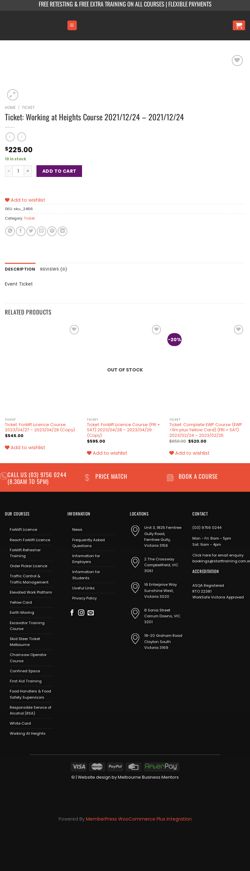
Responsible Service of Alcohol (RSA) (30, 709)
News (77, 529)
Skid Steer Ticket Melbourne (25, 641)
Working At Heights (28, 733)
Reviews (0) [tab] (50, 269)
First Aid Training (26, 680)
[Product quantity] (18, 171)
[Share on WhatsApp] (10, 231)
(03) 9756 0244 (206, 527)
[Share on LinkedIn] (62, 231)
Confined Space (25, 670)
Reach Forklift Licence (30, 539)
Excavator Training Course (27, 625)
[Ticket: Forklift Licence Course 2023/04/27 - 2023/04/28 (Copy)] (43, 368)
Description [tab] (19, 269)
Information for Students (86, 574)
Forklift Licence (23, 529)
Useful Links (83, 587)
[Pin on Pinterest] (52, 231)
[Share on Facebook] (20, 231)
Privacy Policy (84, 597)
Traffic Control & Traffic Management (29, 578)
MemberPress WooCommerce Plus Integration (139, 818)
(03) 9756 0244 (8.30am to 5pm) (37, 477)
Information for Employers (86, 558)
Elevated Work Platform (31, 591)
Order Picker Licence (28, 565)
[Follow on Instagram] (81, 613)
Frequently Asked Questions (88, 542)
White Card (20, 723)
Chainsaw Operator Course (28, 657)
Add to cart (59, 171)
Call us (18, 474)
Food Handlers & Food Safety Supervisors (30, 693)
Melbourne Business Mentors (148, 776)
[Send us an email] (91, 613)
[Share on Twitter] (31, 231)
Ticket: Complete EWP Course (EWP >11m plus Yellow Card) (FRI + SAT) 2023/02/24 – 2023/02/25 (205, 429)
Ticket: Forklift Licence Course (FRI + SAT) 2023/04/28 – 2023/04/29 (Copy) (123, 429)
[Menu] (71, 25)
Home (10, 107)
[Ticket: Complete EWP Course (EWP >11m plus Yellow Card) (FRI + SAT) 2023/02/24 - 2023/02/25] (207, 368)
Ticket (28, 107)
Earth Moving (22, 612)
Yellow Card (21, 602)
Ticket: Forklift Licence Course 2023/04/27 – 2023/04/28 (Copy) (40, 427)
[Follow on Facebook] (72, 613)
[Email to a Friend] (41, 231)
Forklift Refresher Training (25, 552)
